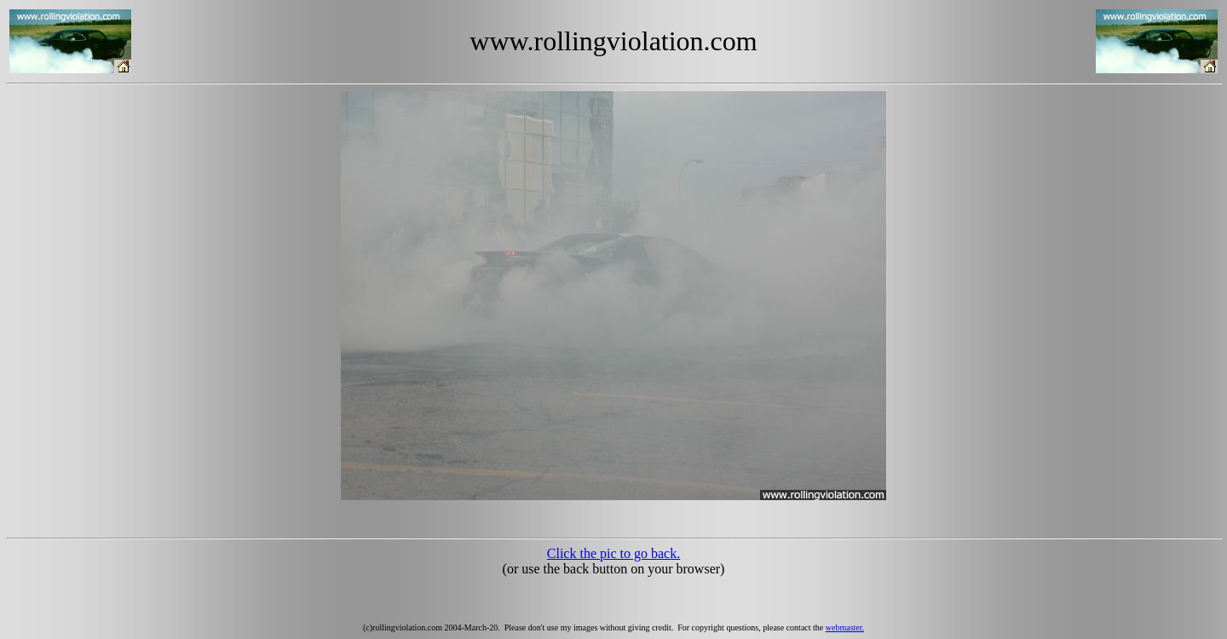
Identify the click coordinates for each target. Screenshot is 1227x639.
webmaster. (845, 627)
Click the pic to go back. (613, 553)
